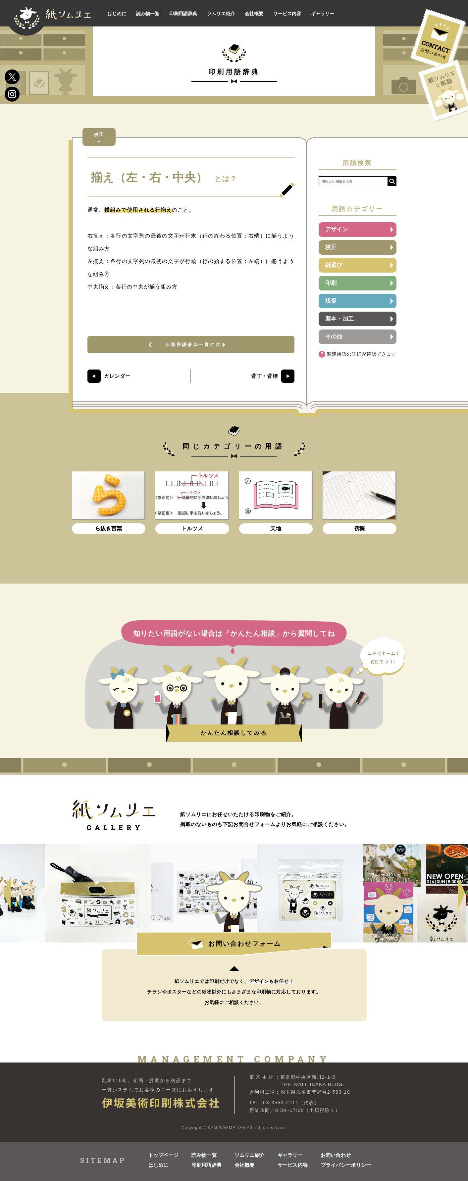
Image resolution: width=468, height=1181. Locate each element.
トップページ (163, 1155)
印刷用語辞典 (206, 1165)
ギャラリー (290, 1155)
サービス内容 (293, 1165)
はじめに (158, 1165)
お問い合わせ (336, 1155)
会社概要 (244, 1165)
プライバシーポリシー (342, 1165)
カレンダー (117, 379)
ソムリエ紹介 (249, 1155)
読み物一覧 (204, 1155)
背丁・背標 (264, 379)
